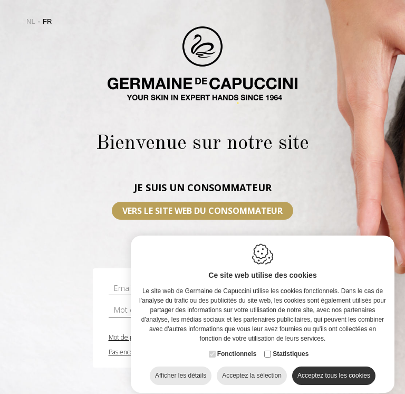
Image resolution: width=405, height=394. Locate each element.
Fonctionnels (237, 360)
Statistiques (290, 360)
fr (47, 21)
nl (30, 21)
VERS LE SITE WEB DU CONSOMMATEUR (202, 211)
